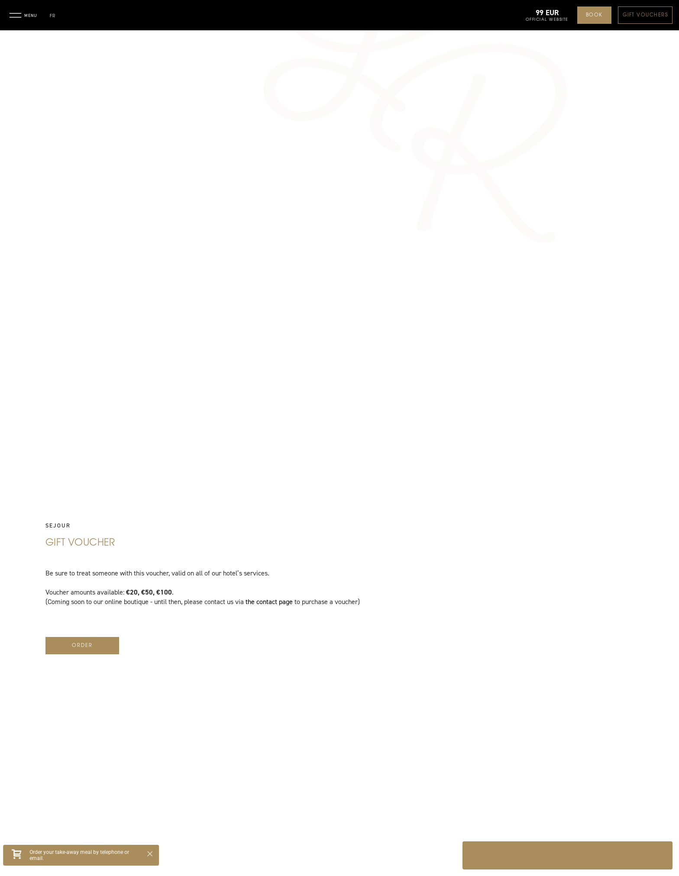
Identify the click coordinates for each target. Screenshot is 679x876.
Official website (547, 20)
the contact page (269, 602)
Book (594, 15)
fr (52, 16)
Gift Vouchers (645, 15)
